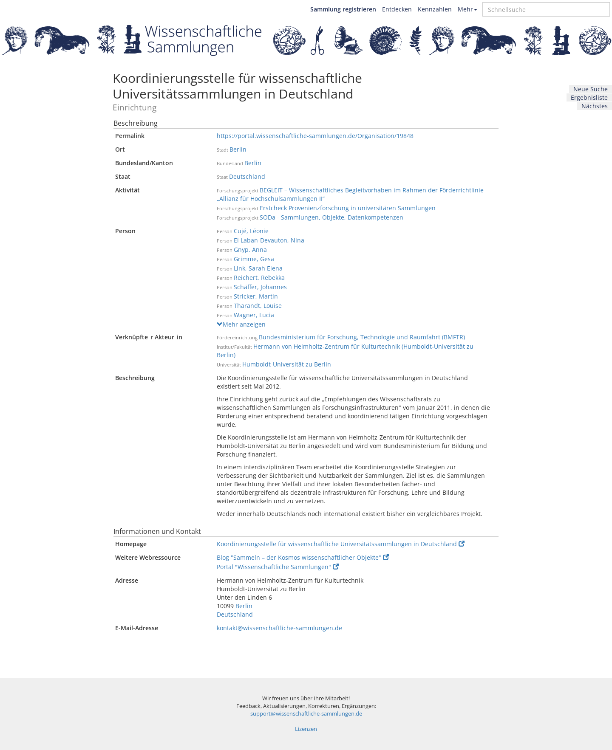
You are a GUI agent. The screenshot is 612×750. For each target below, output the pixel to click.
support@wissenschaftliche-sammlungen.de (306, 713)
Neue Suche (590, 89)
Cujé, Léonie (251, 231)
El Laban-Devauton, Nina (269, 240)
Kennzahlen (435, 9)
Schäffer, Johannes (260, 287)
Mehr (467, 9)
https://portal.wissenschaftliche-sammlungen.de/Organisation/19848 (315, 136)
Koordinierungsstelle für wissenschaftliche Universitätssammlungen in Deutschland (341, 544)
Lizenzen (306, 729)
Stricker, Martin (256, 296)
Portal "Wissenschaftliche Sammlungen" (278, 567)
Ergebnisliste (589, 97)
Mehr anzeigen (241, 324)
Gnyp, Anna (250, 249)
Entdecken (397, 9)
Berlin (238, 149)
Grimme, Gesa (254, 259)
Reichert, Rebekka (259, 277)
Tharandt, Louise (258, 306)
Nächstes (594, 106)
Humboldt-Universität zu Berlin (286, 364)
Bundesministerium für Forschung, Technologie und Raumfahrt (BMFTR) (362, 337)
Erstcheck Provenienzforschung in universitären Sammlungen (348, 208)
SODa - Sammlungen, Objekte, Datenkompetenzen (331, 217)
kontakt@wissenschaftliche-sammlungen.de (279, 628)
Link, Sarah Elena (258, 268)
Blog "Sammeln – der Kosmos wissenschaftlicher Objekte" (303, 557)
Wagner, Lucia (254, 315)
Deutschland (247, 176)
